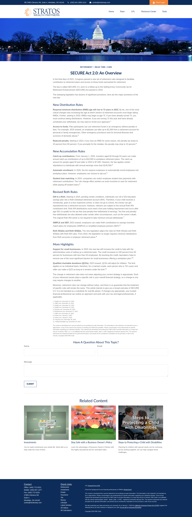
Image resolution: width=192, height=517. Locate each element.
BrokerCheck (128, 489)
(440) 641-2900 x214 (76, 2)
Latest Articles (66, 505)
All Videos (64, 508)
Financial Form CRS (94, 485)
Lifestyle (64, 503)
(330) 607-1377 (36, 490)
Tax (62, 497)
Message (28, 362)
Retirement (65, 487)
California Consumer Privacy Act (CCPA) (147, 505)
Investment (65, 490)
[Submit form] (30, 384)
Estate (63, 492)
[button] (111, 11)
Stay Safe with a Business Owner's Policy (91, 442)
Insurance (64, 495)
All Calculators (66, 510)
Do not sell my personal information (130, 507)
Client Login (159, 2)
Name (26, 346)
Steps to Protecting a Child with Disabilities (140, 442)
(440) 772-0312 (35, 487)
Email (99, 346)
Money (63, 500)
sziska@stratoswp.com (99, 2)
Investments (30, 442)
